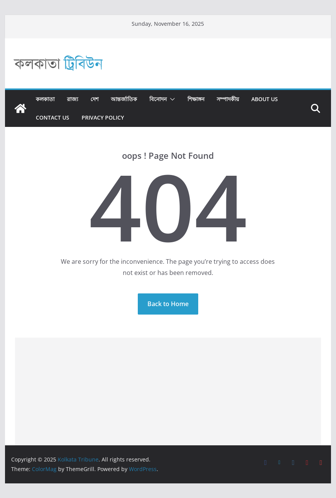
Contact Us (52, 117)
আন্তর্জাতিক (124, 99)
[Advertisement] (168, 391)
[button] (171, 99)
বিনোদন (158, 99)
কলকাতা (45, 99)
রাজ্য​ (72, 99)
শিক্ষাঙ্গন (195, 99)
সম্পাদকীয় (228, 99)
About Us (264, 99)
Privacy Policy (103, 117)
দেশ (94, 99)
